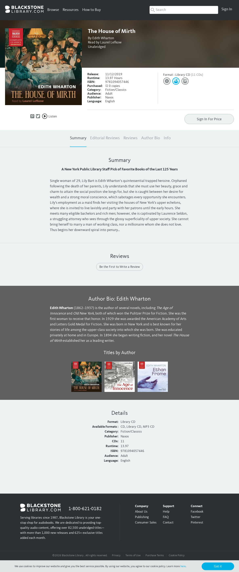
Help (166, 511)
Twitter (195, 517)
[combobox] (184, 10)
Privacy (116, 555)
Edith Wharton (103, 38)
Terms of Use (133, 555)
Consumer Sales (146, 522)
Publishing (142, 517)
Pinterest (197, 522)
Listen (52, 116)
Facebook (197, 511)
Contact (168, 522)
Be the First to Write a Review (119, 267)
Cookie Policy (177, 555)
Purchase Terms (154, 555)
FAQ (166, 517)
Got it (218, 566)
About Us (141, 511)
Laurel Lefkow (111, 42)
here (183, 566)
